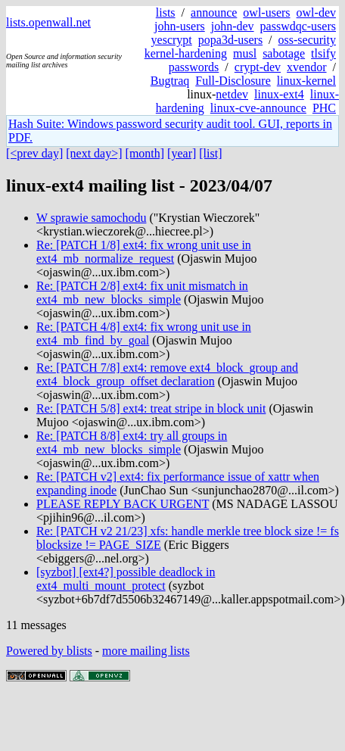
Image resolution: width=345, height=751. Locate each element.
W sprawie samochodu (91, 217)
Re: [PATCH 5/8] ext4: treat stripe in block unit (151, 408)
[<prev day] (34, 153)
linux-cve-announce (258, 107)
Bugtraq (170, 80)
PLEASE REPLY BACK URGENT (122, 503)
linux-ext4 (279, 94)
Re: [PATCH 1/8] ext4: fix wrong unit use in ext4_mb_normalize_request (143, 251)
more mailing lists (146, 650)
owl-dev (316, 12)
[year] (181, 153)
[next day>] (94, 153)
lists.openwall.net (48, 22)
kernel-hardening (186, 53)
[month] (145, 153)
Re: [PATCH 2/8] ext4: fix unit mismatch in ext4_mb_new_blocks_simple (142, 292)
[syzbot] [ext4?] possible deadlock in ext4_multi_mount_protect (125, 579)
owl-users (266, 12)
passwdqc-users (298, 26)
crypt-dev (258, 67)
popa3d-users (230, 39)
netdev (232, 94)
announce (214, 12)
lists (166, 12)
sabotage (284, 53)
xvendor (306, 67)
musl (244, 53)
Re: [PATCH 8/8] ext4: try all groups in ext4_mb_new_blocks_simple (131, 442)
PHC (324, 107)
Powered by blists (49, 650)
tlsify (323, 53)
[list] (210, 153)
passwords (194, 67)
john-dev (232, 26)
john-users (179, 26)
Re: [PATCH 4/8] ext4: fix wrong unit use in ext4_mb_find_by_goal (143, 333)
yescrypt (171, 39)
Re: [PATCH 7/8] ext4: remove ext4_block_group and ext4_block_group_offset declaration (167, 374)
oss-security (307, 39)
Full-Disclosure (233, 80)
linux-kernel (306, 80)
